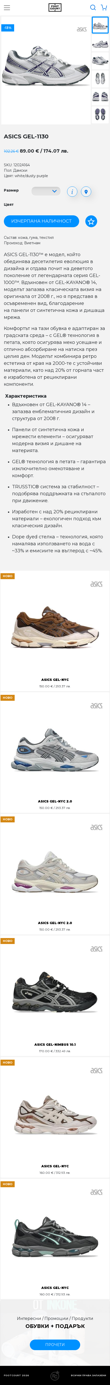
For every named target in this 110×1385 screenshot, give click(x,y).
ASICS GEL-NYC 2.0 (55, 801)
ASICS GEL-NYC (55, 680)
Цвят (9, 204)
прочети (55, 1344)
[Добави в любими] (91, 221)
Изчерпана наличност (41, 221)
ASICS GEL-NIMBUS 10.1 (55, 1044)
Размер (11, 190)
